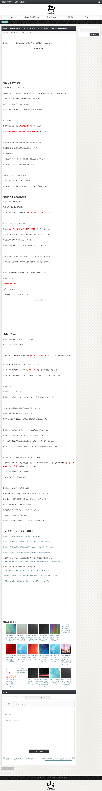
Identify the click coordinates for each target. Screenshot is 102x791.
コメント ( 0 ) (13, 697)
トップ (11, 17)
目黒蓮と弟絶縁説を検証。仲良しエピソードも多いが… (33, 658)
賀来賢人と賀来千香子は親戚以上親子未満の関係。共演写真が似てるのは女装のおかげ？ (21, 759)
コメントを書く (28, 32)
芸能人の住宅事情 (51, 17)
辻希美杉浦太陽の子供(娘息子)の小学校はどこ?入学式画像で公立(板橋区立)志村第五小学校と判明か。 (66, 660)
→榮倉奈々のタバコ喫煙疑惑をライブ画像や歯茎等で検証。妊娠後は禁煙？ (27, 570)
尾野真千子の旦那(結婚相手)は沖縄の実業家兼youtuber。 (55, 682)
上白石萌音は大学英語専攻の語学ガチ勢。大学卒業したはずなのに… (22, 638)
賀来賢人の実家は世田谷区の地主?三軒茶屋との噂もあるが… (22, 536)
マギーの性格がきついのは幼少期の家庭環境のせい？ (22, 670)
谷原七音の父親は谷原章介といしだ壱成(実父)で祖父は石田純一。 (33, 638)
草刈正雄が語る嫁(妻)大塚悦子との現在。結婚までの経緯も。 (55, 658)
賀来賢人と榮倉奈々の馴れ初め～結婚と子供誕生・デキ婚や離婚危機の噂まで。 (28, 552)
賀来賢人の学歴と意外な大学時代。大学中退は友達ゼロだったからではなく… (27, 541)
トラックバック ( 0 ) (38, 697)
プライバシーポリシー (90, 17)
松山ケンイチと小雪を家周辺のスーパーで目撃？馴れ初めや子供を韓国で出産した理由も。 (66, 629)
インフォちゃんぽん (49, 778)
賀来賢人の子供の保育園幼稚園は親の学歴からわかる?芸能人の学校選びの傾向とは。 (30, 547)
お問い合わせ (71, 17)
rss (99, 2)
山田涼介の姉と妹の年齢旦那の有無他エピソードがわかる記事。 (11, 638)
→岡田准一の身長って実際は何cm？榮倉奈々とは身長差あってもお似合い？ (27, 581)
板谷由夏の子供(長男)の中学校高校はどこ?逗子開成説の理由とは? (66, 682)
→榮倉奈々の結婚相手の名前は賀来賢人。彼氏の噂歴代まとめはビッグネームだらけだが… (31, 575)
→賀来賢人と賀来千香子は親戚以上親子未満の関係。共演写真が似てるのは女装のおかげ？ (31, 561)
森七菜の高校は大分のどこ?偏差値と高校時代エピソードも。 (22, 658)
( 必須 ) (8, 714)
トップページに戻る (8, 768)
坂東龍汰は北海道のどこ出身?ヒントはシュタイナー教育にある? (44, 638)
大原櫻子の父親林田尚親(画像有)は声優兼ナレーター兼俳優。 (55, 638)
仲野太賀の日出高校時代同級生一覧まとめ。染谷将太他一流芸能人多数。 (11, 683)
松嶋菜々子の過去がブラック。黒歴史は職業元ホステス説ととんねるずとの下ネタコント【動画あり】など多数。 (57, 759)
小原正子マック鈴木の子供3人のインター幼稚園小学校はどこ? (44, 658)
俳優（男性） (16, 32)
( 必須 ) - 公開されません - (13, 720)
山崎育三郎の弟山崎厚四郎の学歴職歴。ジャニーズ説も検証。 (33, 682)
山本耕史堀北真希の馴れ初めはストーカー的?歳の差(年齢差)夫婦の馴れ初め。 (44, 683)
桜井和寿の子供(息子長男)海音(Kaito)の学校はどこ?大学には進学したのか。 (11, 659)
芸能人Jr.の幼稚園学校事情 (31, 17)
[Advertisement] (39, 64)
